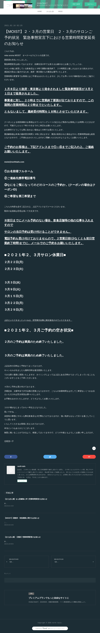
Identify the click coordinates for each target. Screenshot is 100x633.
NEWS (60, 11)
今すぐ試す (76, 4)
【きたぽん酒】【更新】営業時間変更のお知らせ (22, 537)
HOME (40, 11)
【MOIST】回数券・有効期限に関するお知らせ (21, 518)
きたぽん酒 (50, 11)
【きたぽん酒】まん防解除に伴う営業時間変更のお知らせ (25, 499)
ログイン (91, 4)
